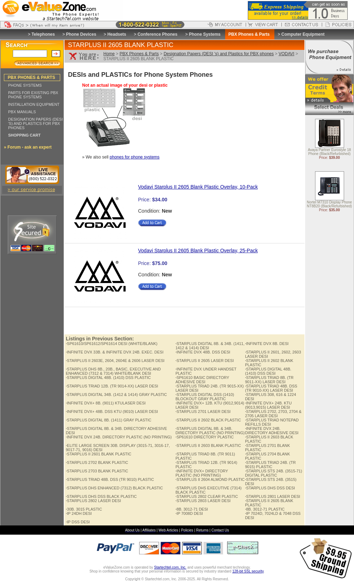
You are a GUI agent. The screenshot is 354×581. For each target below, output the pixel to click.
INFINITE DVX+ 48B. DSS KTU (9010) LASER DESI (112, 411)
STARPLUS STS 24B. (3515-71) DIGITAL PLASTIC (273, 473)
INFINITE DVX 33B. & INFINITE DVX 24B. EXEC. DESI (115, 352)
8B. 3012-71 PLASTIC (265, 509)
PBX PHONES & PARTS (31, 77)
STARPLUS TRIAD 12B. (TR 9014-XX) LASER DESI (112, 386)
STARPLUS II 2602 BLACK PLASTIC (208, 420)
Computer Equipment (303, 34)
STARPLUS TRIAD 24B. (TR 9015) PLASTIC (270, 464)
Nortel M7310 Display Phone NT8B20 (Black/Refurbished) (329, 204)
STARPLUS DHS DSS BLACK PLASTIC (101, 496)
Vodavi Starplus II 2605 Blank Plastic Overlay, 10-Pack (198, 187)
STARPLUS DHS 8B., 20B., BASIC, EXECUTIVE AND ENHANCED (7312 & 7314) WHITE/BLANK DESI (113, 371)
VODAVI (286, 53)
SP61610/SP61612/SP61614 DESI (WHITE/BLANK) (112, 343)
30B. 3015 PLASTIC (84, 509)
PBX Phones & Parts (139, 53)
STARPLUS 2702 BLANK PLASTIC (97, 462)
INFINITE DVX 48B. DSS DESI (203, 352)
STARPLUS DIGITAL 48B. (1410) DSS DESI (268, 371)
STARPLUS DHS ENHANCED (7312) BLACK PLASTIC (114, 488)
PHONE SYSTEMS (25, 85)
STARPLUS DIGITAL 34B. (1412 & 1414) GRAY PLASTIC (116, 394)
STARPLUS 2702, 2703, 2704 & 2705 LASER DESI (273, 413)
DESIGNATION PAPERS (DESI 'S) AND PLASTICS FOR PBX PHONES (35, 123)
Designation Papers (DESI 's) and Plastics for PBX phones (219, 53)
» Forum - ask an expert (28, 147)
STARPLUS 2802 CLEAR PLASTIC (207, 496)
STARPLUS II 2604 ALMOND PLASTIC (210, 479)
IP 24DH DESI (79, 513)
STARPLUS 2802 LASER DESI (93, 501)
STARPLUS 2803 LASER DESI (203, 501)
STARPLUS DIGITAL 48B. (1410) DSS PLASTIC (108, 377)
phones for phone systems (135, 157)
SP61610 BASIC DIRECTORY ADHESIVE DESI (202, 379)
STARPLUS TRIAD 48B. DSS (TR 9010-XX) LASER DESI (271, 388)
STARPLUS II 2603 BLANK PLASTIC (208, 445)
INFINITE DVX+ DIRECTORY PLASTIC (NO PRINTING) (202, 473)
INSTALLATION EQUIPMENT (33, 104)
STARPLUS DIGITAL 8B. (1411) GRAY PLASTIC (108, 420)
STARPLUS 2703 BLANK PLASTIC (97, 471)
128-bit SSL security (247, 571)
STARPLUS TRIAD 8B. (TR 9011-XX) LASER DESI (269, 379)
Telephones (43, 34)
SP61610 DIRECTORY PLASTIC (205, 437)
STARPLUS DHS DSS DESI (270, 488)
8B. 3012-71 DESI (192, 509)
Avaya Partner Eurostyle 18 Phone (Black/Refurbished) (329, 152)
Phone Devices (81, 34)
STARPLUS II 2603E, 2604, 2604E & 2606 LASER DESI (115, 360)
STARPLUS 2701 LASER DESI (203, 411)
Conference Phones (157, 34)
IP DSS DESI (78, 522)
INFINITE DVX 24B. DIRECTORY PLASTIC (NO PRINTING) (119, 437)
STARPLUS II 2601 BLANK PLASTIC (98, 454)
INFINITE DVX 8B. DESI (267, 343)
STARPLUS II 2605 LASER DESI (205, 360)
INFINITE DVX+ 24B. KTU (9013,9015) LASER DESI (268, 405)
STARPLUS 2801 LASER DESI (272, 496)
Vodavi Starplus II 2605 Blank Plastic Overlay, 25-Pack (198, 250)
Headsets (116, 34)
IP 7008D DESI (189, 513)
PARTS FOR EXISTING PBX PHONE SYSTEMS (33, 95)
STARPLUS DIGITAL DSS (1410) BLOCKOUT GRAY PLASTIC (205, 396)
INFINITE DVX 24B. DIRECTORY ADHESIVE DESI (271, 430)
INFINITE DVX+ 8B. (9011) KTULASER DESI (105, 403)
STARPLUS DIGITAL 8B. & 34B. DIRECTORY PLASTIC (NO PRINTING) (210, 430)
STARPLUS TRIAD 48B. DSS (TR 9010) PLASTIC (110, 479)
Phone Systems (205, 34)
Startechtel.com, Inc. (170, 567)
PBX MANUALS (22, 112)
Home (109, 53)
